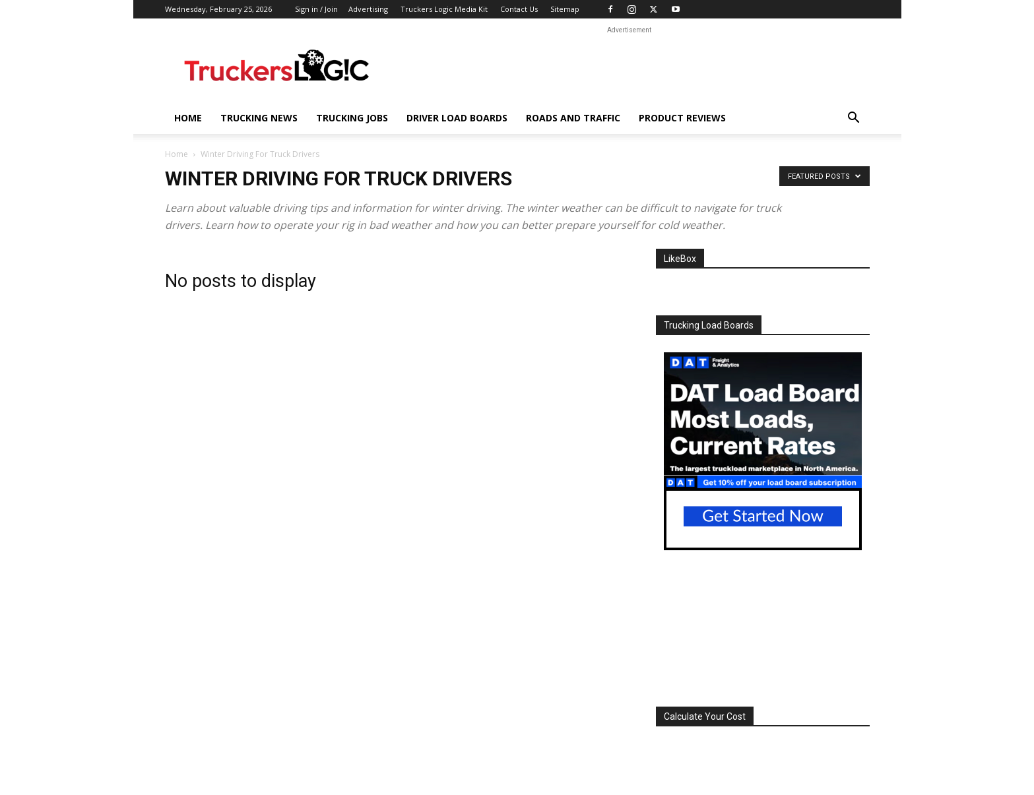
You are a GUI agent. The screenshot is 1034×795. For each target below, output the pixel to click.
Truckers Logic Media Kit (444, 9)
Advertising (368, 9)
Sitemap (564, 9)
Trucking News (259, 117)
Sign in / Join (316, 9)
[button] (854, 119)
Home (188, 117)
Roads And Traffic (573, 117)
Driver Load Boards (456, 117)
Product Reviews (682, 117)
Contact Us (519, 9)
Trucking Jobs (352, 117)
